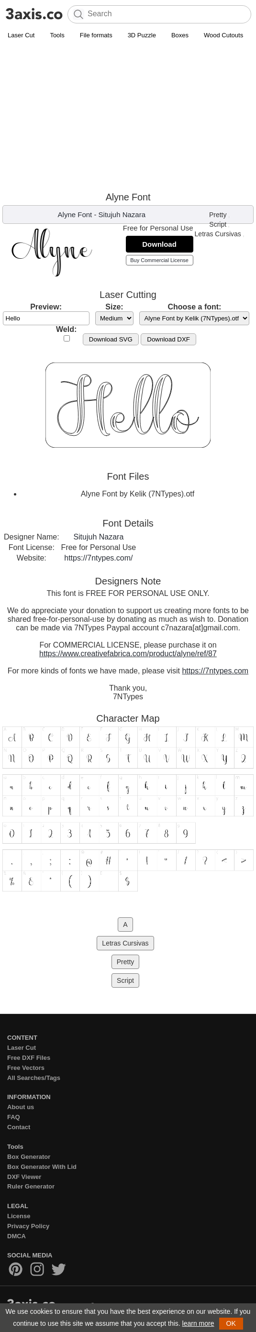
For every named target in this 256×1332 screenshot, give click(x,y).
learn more (198, 1323)
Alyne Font (75, 214)
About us (20, 1107)
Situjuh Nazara (122, 214)
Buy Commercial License (159, 260)
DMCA (16, 1236)
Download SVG (111, 339)
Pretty (218, 215)
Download (159, 244)
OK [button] (231, 1323)
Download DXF (168, 339)
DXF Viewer (24, 1176)
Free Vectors (26, 1067)
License (18, 1216)
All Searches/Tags (33, 1077)
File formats (96, 35)
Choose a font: (194, 307)
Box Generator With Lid (42, 1166)
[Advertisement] (128, 115)
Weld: (66, 329)
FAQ (13, 1117)
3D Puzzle (142, 35)
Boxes (180, 35)
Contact (18, 1127)
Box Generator (28, 1156)
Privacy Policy (28, 1226)
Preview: (46, 307)
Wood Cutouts (223, 35)
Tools (57, 35)
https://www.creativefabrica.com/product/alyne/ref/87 (128, 653)
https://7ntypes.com (215, 671)
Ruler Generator (31, 1186)
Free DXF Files (28, 1057)
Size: (114, 307)
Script (217, 224)
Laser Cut (21, 35)
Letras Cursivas (218, 234)
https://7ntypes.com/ (98, 558)
